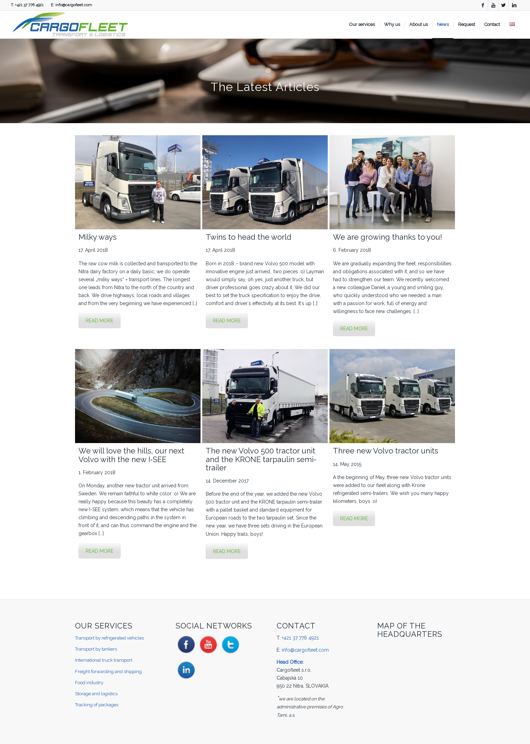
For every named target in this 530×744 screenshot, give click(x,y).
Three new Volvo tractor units (385, 450)
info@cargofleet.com (73, 5)
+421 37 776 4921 (29, 5)
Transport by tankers (96, 649)
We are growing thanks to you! (387, 236)
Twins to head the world (248, 236)
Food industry (89, 682)
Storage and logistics (96, 693)
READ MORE (99, 320)
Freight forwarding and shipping (108, 671)
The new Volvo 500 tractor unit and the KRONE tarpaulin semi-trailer (261, 459)
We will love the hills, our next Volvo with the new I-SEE (131, 454)
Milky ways (97, 236)
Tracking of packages (96, 704)
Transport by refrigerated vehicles (109, 638)
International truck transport (103, 660)
